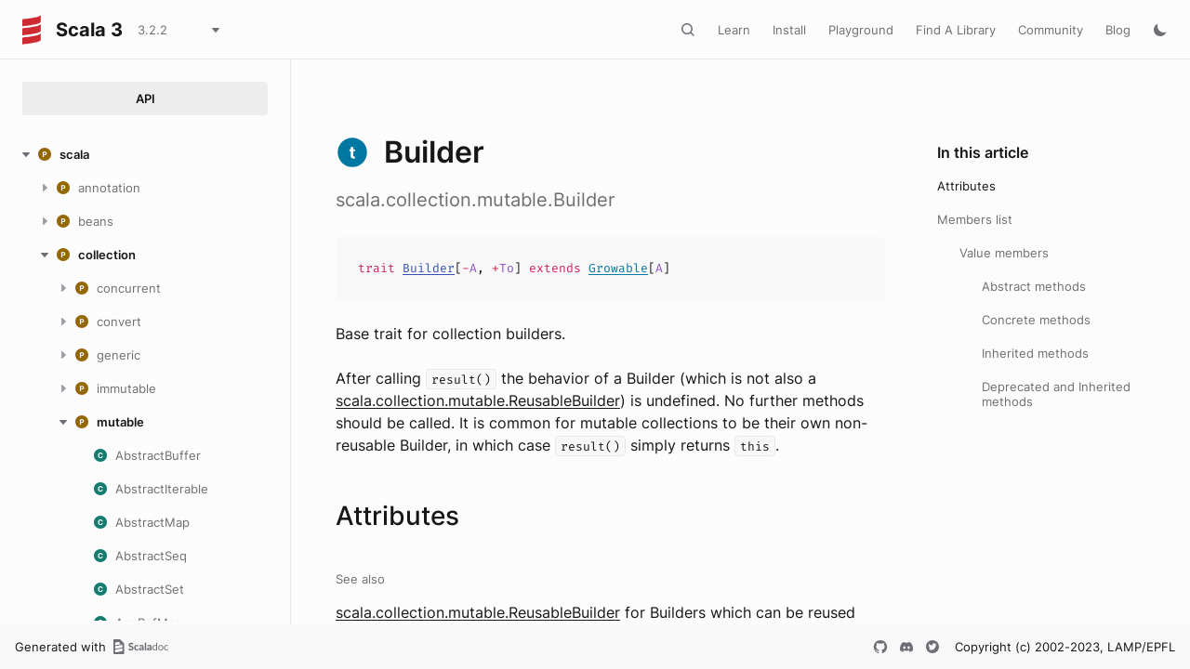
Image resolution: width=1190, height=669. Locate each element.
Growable (618, 268)
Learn (734, 29)
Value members (1004, 252)
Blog (1117, 29)
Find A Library (956, 29)
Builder (429, 268)
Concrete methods (1036, 319)
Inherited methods (1035, 353)
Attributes (966, 185)
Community (1050, 29)
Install (789, 29)
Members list (974, 219)
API (145, 98)
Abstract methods (1034, 286)
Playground (860, 29)
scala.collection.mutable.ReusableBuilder (478, 400)
